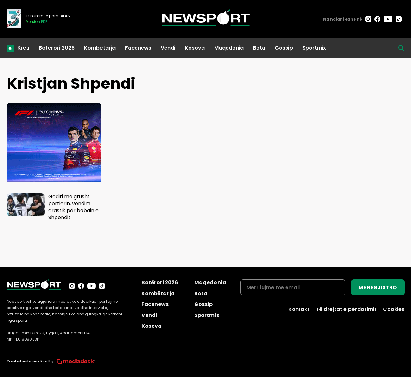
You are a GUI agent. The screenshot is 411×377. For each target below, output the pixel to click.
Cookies (393, 309)
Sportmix (314, 47)
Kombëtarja (100, 47)
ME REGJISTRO (378, 287)
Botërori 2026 (57, 47)
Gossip (284, 47)
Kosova (195, 47)
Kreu (23, 47)
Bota (259, 47)
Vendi (168, 47)
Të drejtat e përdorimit (346, 309)
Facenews (138, 47)
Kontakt (299, 309)
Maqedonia (229, 47)
